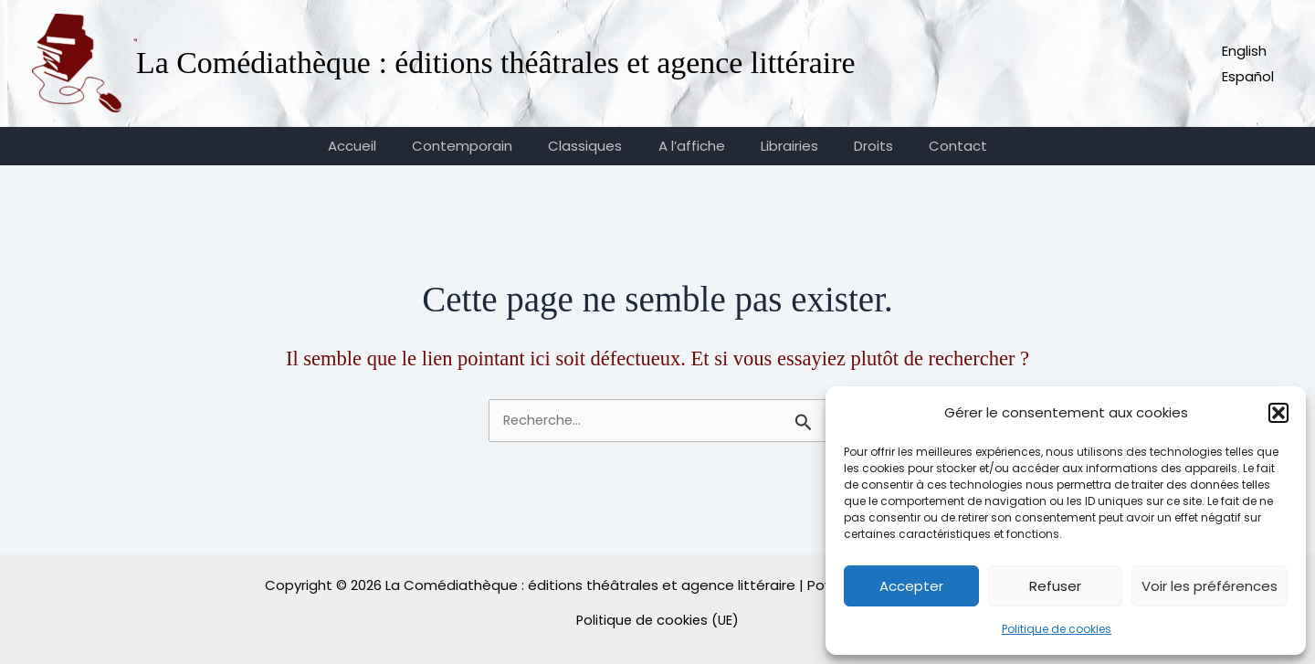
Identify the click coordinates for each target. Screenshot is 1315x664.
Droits (857, 145)
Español (1248, 76)
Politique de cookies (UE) (657, 619)
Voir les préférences (1209, 585)
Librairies (781, 145)
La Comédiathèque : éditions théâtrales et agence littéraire (496, 62)
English (1244, 50)
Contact (933, 145)
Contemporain (479, 145)
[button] (1278, 413)
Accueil (377, 145)
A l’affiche (691, 145)
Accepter (911, 585)
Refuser (1055, 585)
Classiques (594, 145)
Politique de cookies (1056, 629)
